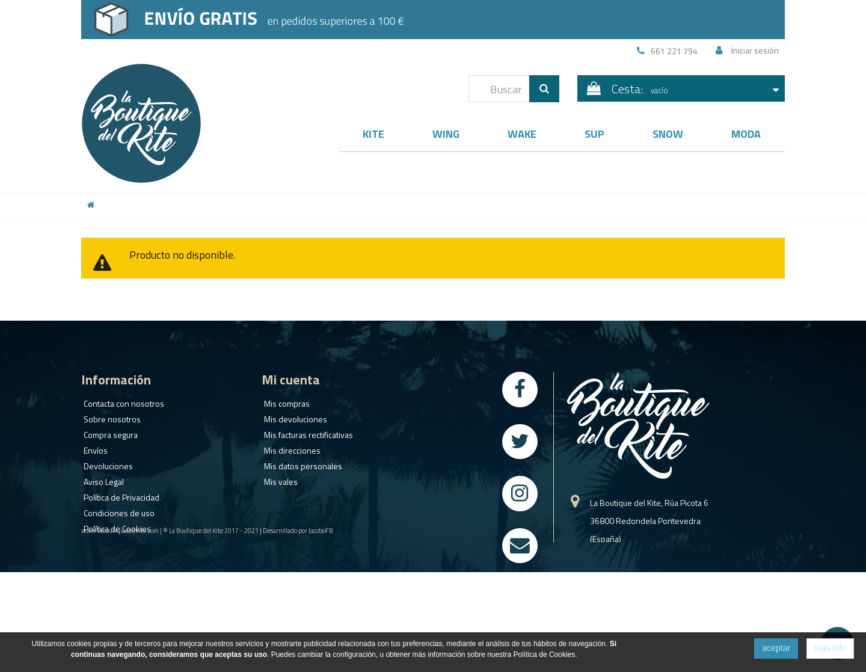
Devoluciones (106, 463)
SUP (594, 134)
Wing (445, 134)
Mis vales (278, 478)
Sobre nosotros (109, 416)
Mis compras (284, 400)
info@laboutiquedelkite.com (641, 620)
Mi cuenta (291, 379)
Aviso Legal (101, 478)
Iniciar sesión (755, 50)
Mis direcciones (290, 447)
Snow (668, 134)
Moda (746, 134)
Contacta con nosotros (121, 400)
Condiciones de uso (116, 510)
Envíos (93, 447)
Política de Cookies (115, 525)
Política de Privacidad (119, 494)
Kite (373, 134)
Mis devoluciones (293, 416)
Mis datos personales (301, 463)
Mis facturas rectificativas (306, 431)
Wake (522, 134)
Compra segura (108, 431)
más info (830, 648)
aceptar (776, 648)
